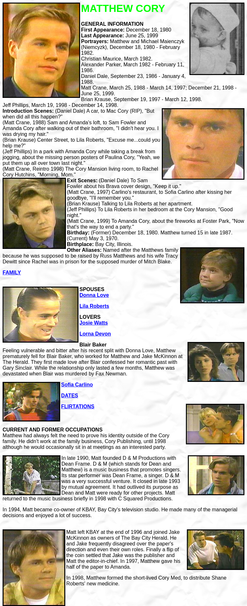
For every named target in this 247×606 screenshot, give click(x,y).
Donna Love (94, 295)
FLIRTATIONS (77, 406)
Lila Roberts (94, 306)
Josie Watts (93, 323)
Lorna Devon (95, 333)
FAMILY (12, 272)
